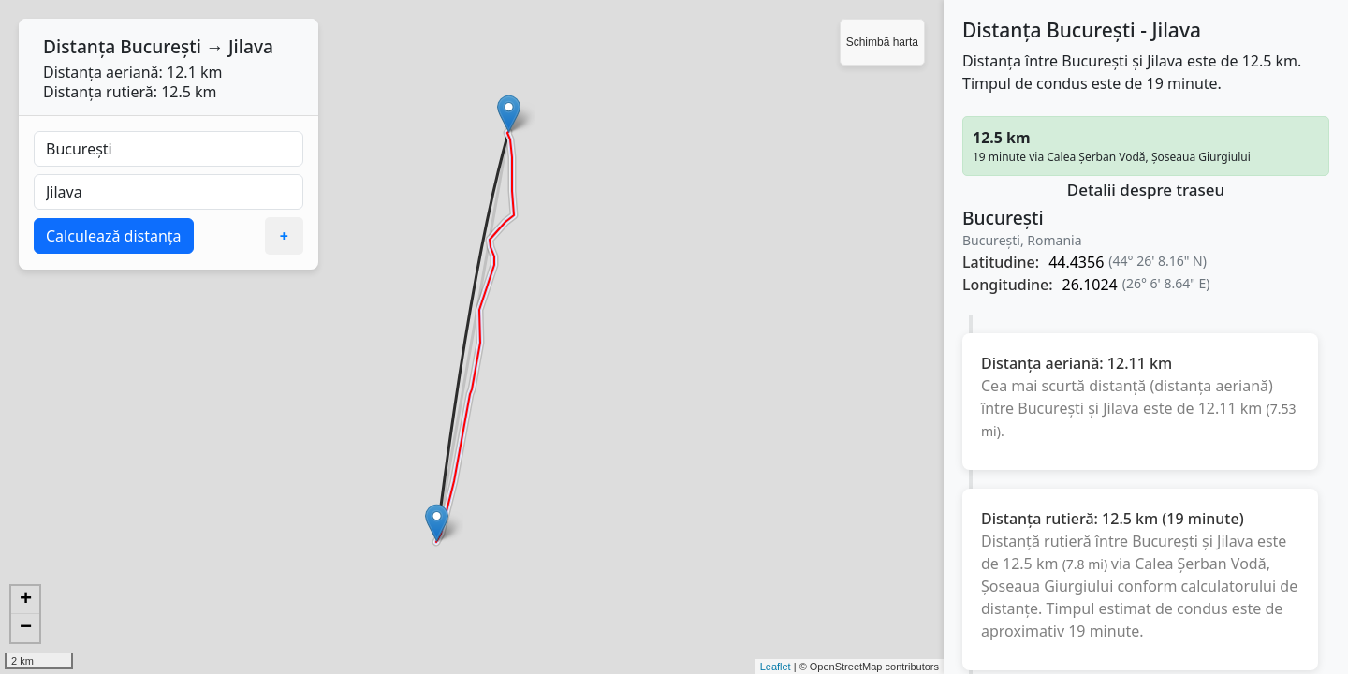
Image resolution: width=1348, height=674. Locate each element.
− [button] (26, 628)
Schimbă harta (882, 42)
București (160, 46)
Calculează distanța (114, 236)
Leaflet (775, 666)
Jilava (250, 46)
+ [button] (26, 600)
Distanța (79, 46)
